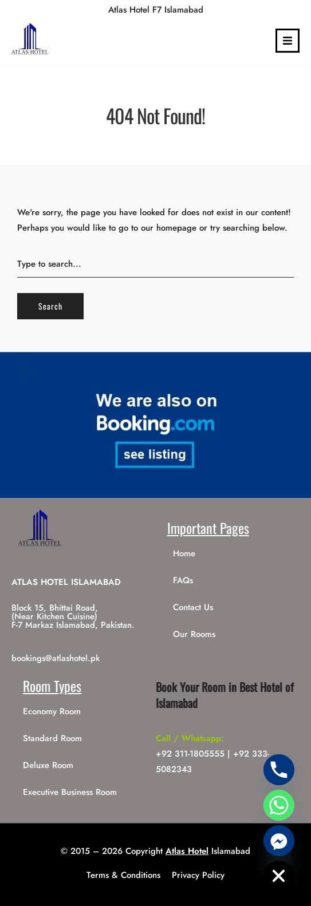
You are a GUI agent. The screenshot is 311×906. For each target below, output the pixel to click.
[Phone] (278, 769)
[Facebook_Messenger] (278, 840)
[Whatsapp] (278, 805)
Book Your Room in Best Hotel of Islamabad (225, 694)
